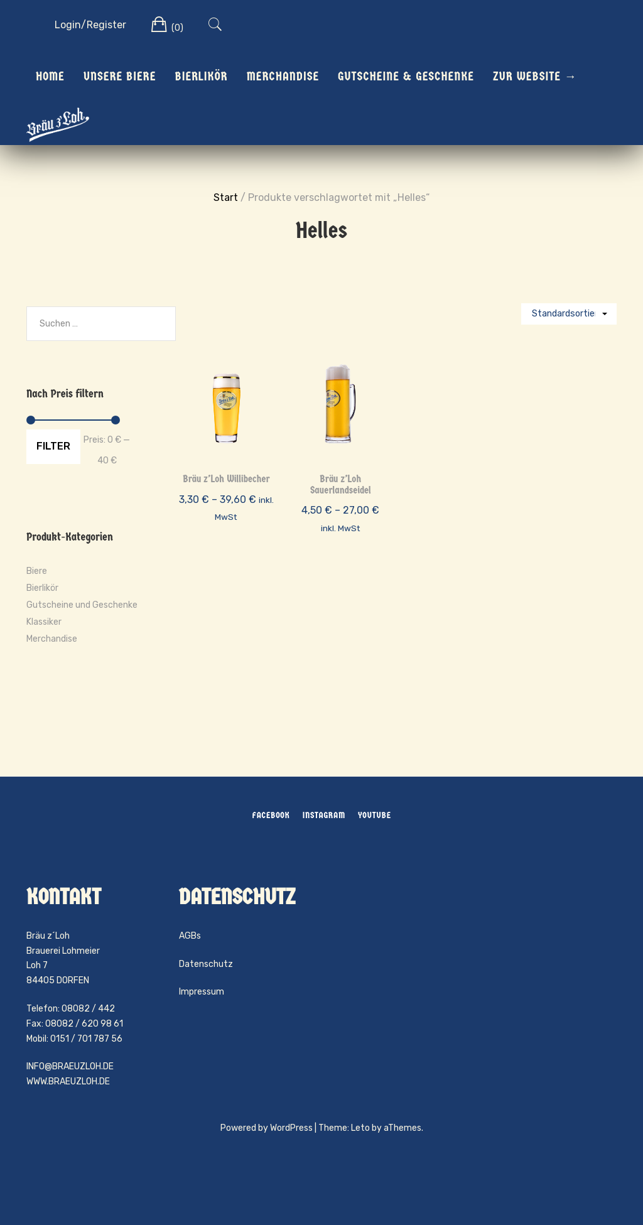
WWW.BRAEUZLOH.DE (68, 1081)
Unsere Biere (120, 77)
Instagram (324, 815)
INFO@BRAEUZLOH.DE (70, 1066)
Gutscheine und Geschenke (82, 605)
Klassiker (44, 622)
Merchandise (283, 77)
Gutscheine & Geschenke (406, 77)
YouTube (374, 815)
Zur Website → (535, 77)
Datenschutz (206, 964)
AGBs (190, 936)
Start (225, 197)
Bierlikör (201, 77)
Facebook (270, 815)
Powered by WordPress (266, 1128)
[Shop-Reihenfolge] (569, 314)
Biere (36, 571)
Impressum (201, 991)
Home (50, 77)
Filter (53, 446)
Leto (360, 1128)
